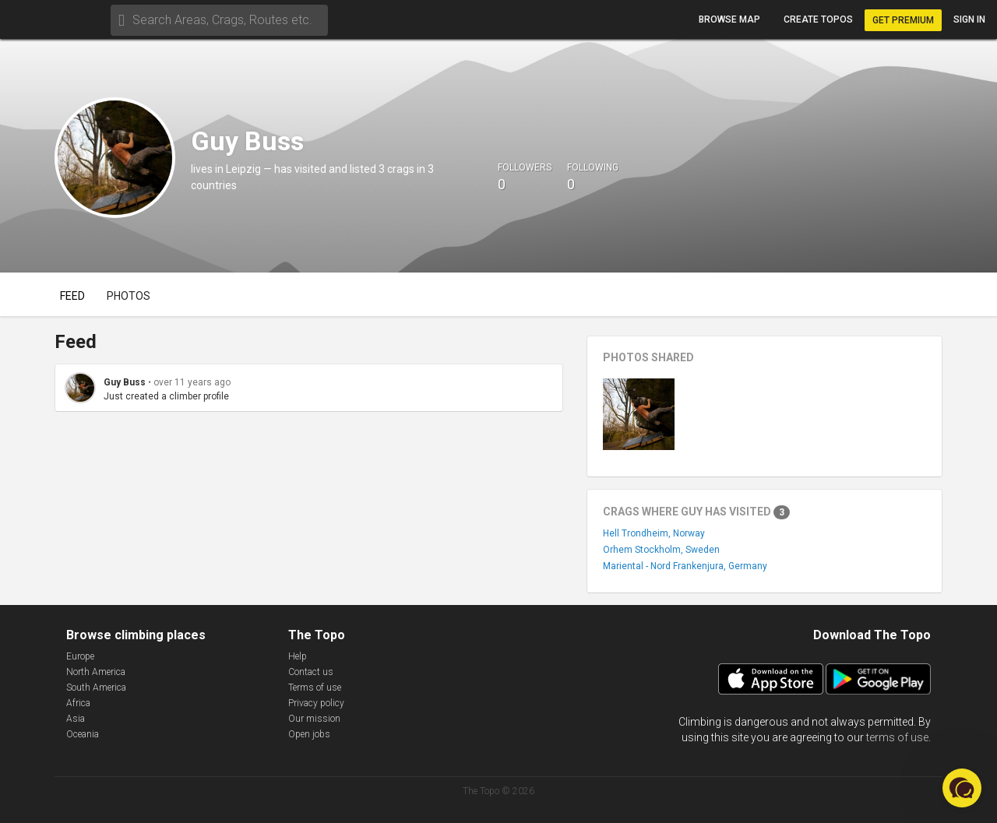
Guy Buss (125, 382)
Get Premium (903, 20)
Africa (78, 703)
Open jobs (309, 734)
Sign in (969, 19)
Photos (128, 296)
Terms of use (314, 687)
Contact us (310, 671)
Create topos (818, 19)
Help (297, 656)
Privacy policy (316, 703)
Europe (80, 656)
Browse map (729, 19)
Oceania (82, 734)
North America (95, 671)
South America (96, 687)
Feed (72, 296)
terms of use (897, 737)
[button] (961, 787)
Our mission (314, 718)
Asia (75, 718)
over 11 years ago (192, 382)
